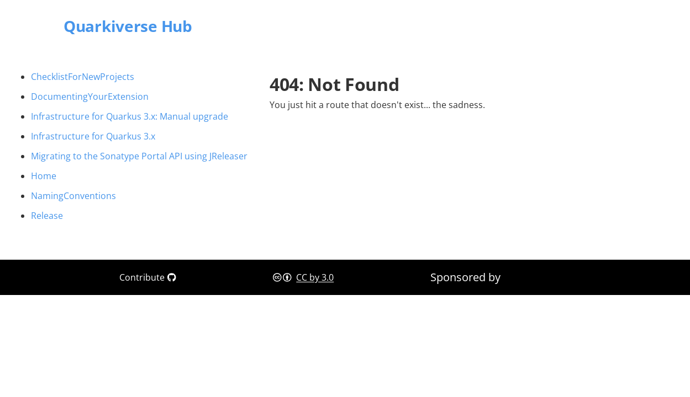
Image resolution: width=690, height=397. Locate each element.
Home (43, 176)
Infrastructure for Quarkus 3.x (93, 136)
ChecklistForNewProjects (82, 77)
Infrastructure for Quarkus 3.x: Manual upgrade (129, 116)
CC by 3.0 (315, 277)
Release (47, 216)
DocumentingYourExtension (90, 96)
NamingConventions (73, 196)
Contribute (147, 277)
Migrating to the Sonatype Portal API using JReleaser (139, 156)
